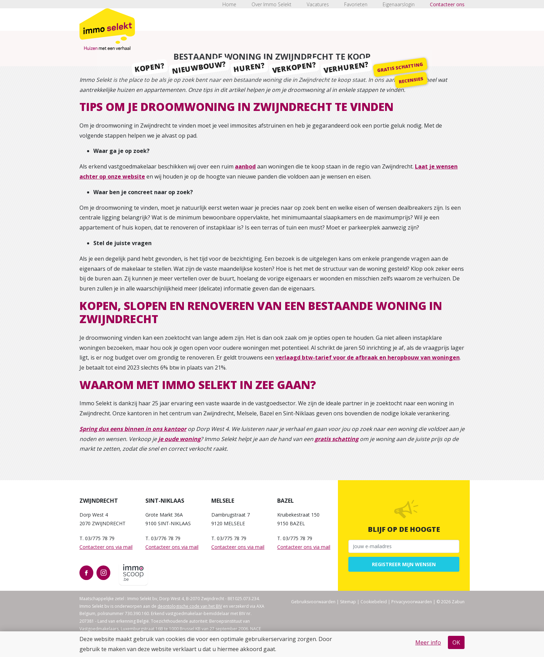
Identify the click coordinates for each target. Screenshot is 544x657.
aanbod (245, 166)
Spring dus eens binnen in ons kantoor (132, 429)
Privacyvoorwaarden (411, 602)
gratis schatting (336, 439)
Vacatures (318, 4)
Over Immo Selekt (271, 4)
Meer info (428, 642)
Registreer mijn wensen (404, 564)
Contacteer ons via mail (106, 547)
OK (456, 642)
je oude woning (179, 439)
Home (229, 4)
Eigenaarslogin (399, 4)
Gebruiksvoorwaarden (313, 602)
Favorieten (355, 4)
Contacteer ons (447, 4)
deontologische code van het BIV (190, 606)
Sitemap (348, 602)
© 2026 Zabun (450, 602)
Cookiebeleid (373, 602)
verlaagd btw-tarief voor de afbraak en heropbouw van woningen (367, 357)
